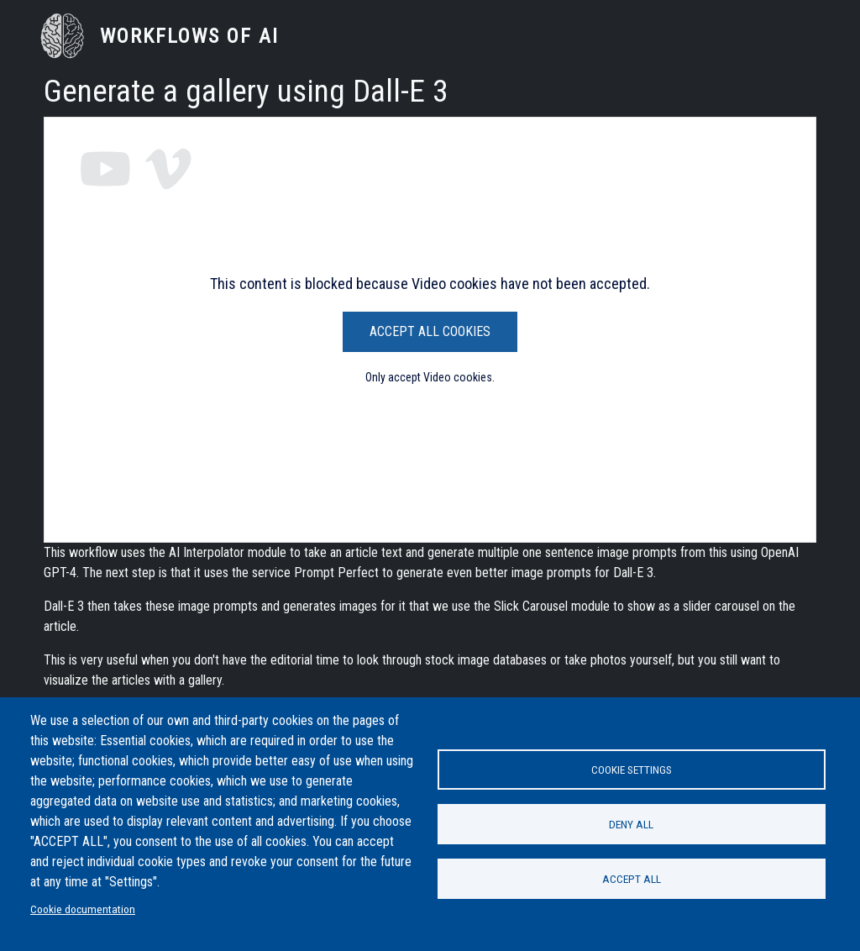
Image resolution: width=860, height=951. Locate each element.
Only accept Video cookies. (430, 377)
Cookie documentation (82, 909)
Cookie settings (631, 769)
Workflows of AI (189, 36)
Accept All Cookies (430, 331)
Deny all (631, 824)
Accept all (631, 878)
